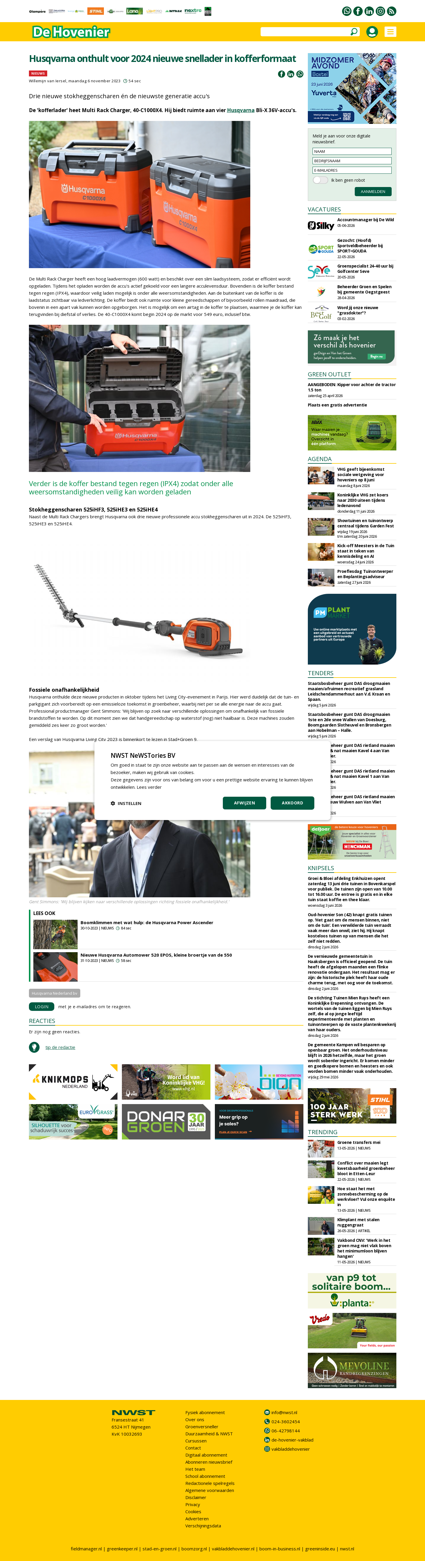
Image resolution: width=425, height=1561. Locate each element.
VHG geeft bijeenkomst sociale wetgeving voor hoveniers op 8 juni (361, 474)
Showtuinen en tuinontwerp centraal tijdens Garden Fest (365, 523)
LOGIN (42, 1006)
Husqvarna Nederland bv (54, 993)
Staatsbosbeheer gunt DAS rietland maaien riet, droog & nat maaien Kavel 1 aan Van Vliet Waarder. (351, 776)
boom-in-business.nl (279, 1549)
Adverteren (197, 1518)
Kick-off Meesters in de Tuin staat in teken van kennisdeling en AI (365, 551)
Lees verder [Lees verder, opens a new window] (149, 787)
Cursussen (196, 1441)
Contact (193, 1448)
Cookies (193, 1511)
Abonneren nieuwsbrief (208, 1462)
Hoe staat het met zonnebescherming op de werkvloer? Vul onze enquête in (366, 1196)
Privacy (192, 1504)
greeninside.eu (320, 1549)
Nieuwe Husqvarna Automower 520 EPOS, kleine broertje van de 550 (156, 955)
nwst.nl (347, 1549)
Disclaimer (195, 1497)
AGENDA (320, 459)
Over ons (194, 1419)
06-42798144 (286, 1431)
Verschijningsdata (203, 1526)
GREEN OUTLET (329, 374)
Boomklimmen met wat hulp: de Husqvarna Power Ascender (147, 922)
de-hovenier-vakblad (292, 1440)
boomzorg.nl (194, 1549)
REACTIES (42, 1021)
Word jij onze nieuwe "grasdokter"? (357, 310)
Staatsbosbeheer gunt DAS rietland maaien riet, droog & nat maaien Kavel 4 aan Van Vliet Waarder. (351, 750)
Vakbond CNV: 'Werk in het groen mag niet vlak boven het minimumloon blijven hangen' (364, 1248)
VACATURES (324, 209)
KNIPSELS (321, 868)
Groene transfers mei (358, 1142)
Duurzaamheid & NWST (209, 1434)
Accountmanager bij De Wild (365, 219)
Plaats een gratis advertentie (337, 405)
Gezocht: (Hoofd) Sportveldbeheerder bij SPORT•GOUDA (360, 245)
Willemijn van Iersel (47, 80)
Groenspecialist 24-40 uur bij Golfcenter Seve (365, 268)
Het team (195, 1469)
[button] (126, 803)
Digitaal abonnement (206, 1455)
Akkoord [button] (292, 803)
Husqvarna (241, 110)
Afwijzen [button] (244, 803)
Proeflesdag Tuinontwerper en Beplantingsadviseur (365, 573)
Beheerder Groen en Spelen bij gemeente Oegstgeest (364, 289)
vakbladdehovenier (291, 1449)
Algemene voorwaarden (209, 1490)
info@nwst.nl (284, 1412)
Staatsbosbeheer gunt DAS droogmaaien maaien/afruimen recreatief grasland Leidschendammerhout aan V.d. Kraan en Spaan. (349, 691)
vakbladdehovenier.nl (233, 1549)
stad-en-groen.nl (159, 1549)
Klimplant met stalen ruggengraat (358, 1222)
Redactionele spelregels (210, 1483)
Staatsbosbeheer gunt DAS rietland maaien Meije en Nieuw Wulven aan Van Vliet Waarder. (351, 802)
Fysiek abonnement (205, 1412)
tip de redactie (60, 1047)
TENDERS (321, 673)
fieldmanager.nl (86, 1549)
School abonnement (205, 1476)
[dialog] (212, 780)
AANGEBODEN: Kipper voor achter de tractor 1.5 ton (352, 387)
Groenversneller (201, 1426)
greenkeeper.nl (122, 1549)
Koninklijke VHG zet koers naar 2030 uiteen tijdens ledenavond (362, 500)
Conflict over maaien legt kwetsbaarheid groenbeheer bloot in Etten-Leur (366, 1168)
